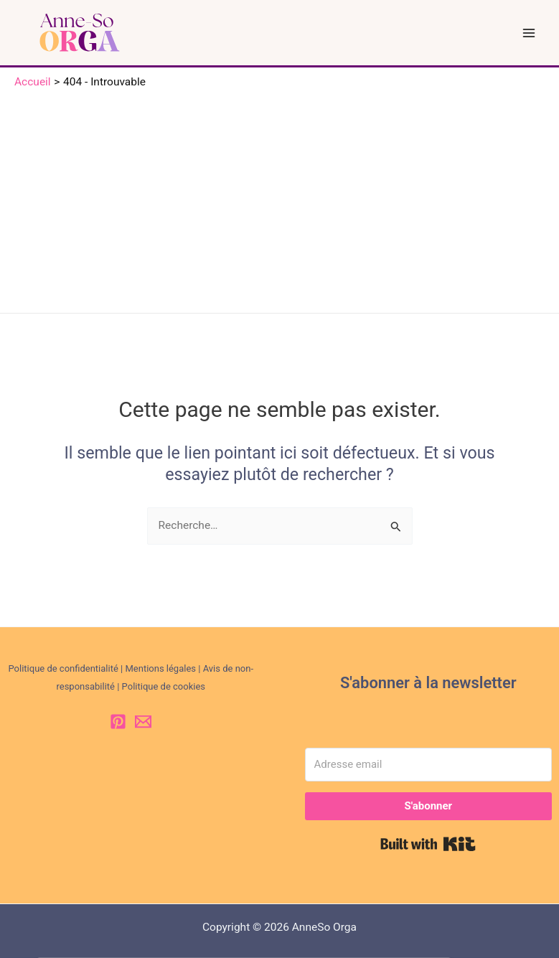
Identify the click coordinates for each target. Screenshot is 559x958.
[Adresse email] (429, 764)
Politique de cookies (163, 686)
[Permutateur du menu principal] (529, 32)
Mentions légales (160, 668)
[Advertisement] (279, 198)
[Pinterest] (118, 721)
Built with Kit (428, 844)
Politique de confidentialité (63, 668)
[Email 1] (143, 721)
